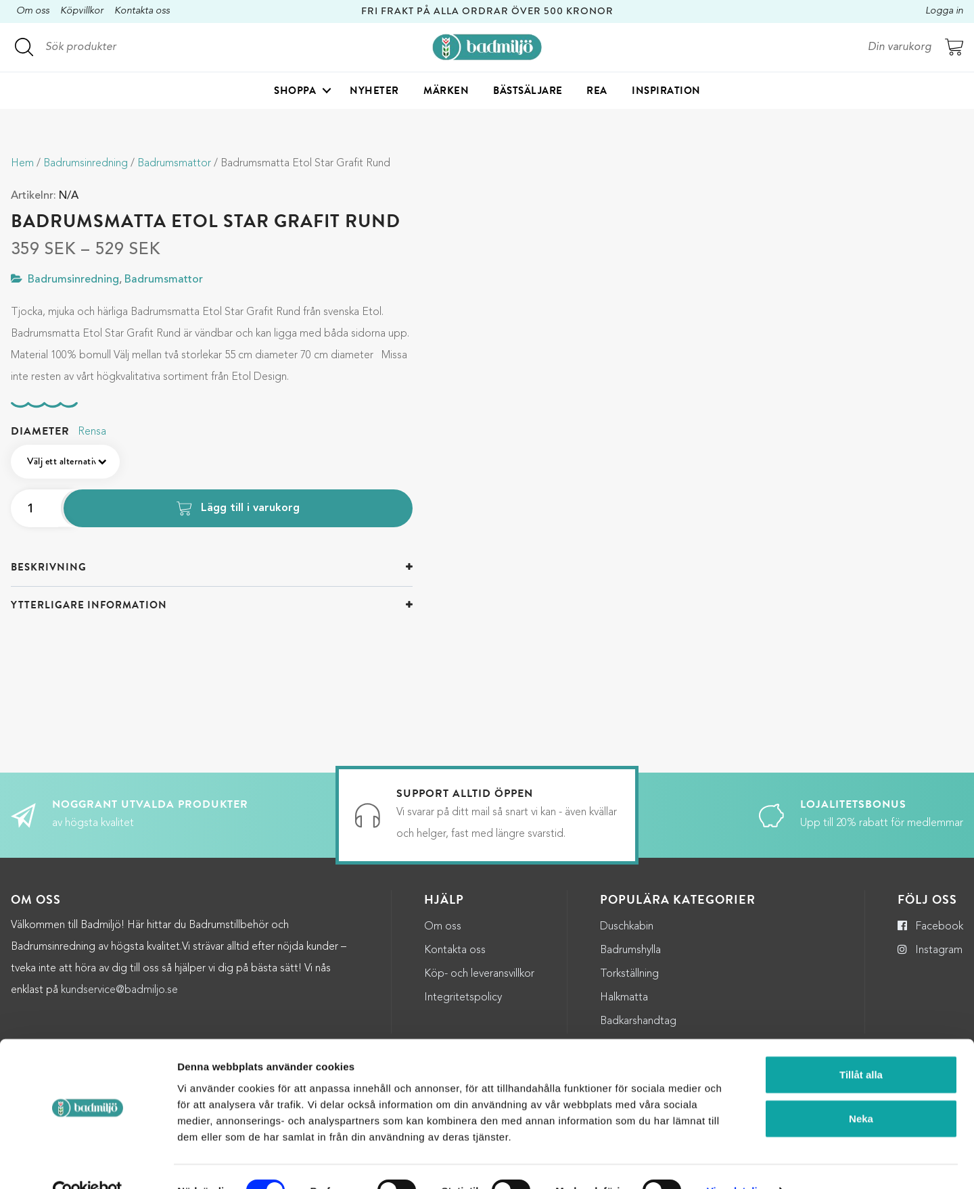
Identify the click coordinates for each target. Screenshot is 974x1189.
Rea (596, 91)
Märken (446, 91)
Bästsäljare (528, 91)
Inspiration (666, 91)
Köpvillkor (81, 11)
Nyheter (374, 91)
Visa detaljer (737, 1162)
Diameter (40, 431)
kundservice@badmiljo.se (119, 990)
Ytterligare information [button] (89, 605)
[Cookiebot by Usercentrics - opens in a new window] (87, 1162)
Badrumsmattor (174, 163)
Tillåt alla (861, 1045)
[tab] (212, 567)
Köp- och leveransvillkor (479, 974)
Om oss (32, 11)
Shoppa (295, 91)
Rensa (92, 432)
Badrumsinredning (85, 163)
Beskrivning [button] (49, 567)
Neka (861, 1090)
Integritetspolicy (463, 997)
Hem (22, 163)
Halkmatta (624, 997)
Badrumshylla (630, 950)
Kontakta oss (142, 11)
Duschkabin (626, 926)
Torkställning (629, 974)
